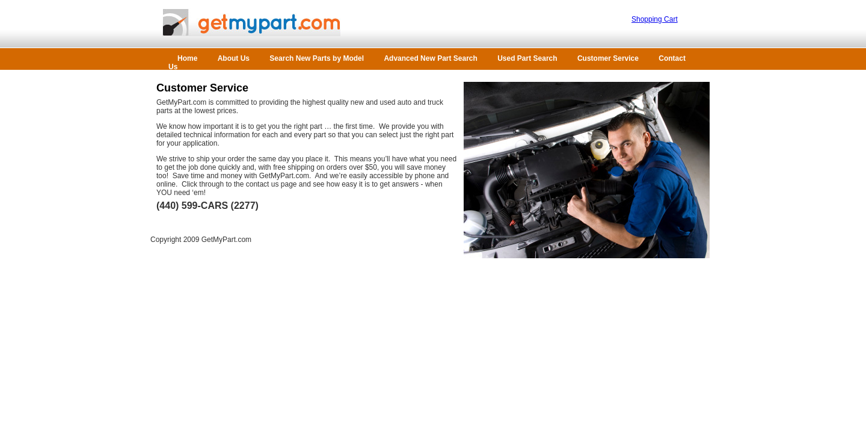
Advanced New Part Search (430, 58)
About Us (235, 58)
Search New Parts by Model (316, 58)
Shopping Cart (654, 19)
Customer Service (608, 58)
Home (188, 58)
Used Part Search (528, 58)
